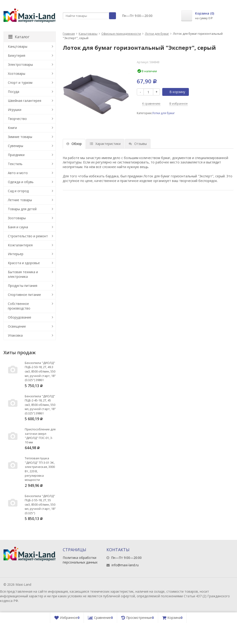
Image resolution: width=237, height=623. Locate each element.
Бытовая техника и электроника (23, 274)
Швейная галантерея (24, 100)
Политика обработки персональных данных (80, 559)
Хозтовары (16, 73)
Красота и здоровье (24, 263)
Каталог (18, 36)
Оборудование (19, 317)
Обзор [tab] (74, 143)
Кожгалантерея (20, 245)
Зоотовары (17, 218)
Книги (12, 127)
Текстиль (15, 164)
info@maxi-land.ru (125, 565)
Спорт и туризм (20, 82)
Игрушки (14, 109)
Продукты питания (22, 285)
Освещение (17, 326)
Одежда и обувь (21, 182)
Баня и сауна (18, 227)
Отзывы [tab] (138, 143)
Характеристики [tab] (105, 143)
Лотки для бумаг (157, 33)
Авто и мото (18, 173)
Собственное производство (19, 305)
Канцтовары (88, 33)
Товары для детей (22, 209)
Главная (69, 33)
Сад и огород (18, 191)
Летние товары (20, 200)
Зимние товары (20, 137)
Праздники (16, 155)
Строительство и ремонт (28, 236)
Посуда (13, 91)
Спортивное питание (24, 294)
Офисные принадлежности (121, 33)
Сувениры (15, 146)
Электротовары (20, 64)
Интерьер (15, 254)
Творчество (17, 118)
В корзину (174, 92)
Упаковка (15, 335)
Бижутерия (16, 55)
